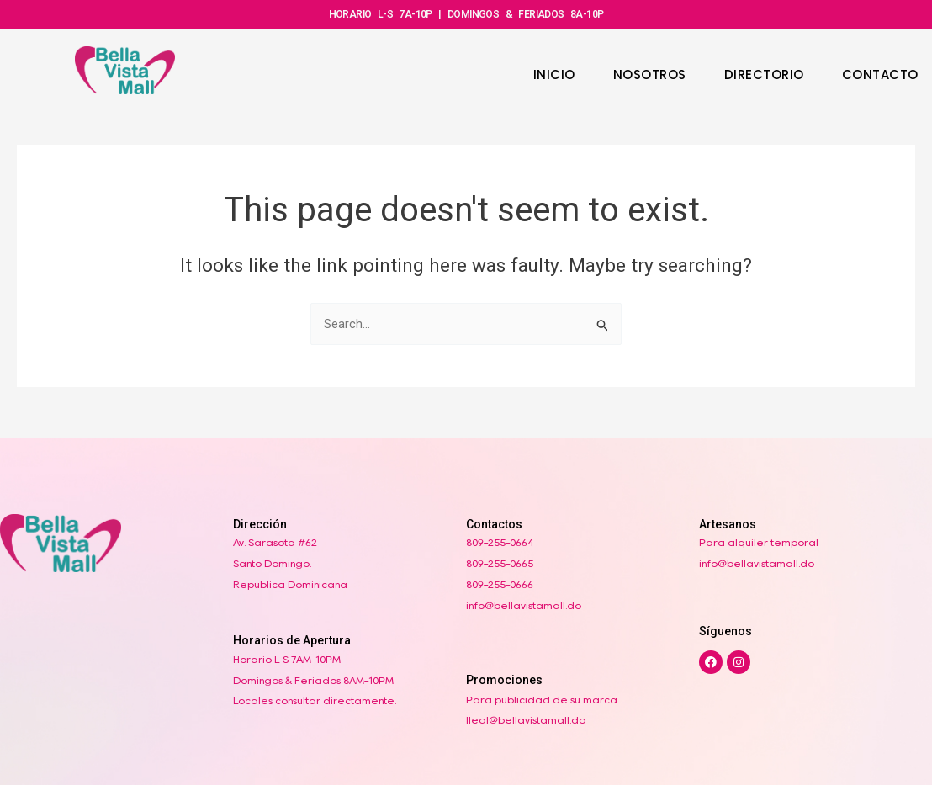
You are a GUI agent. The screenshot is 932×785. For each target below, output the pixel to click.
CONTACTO (880, 74)
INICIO (554, 74)
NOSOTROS (649, 74)
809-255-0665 (499, 563)
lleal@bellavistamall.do (525, 719)
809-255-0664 (500, 542)
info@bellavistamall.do (523, 605)
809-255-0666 (499, 584)
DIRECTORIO (764, 74)
